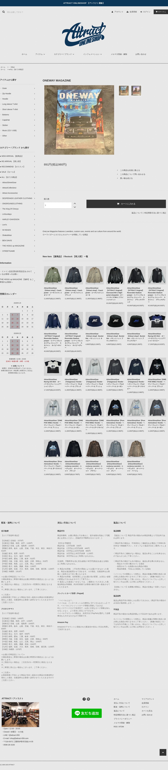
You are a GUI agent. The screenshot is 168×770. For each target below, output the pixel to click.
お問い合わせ (140, 54)
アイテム (160, 12)
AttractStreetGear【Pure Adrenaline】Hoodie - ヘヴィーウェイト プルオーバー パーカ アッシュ (136, 424)
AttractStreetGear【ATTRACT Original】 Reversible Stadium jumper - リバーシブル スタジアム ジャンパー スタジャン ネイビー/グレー (74, 341)
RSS (115, 727)
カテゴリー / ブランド (64, 54)
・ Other (12, 67)
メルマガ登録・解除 (119, 54)
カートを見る (147, 711)
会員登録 (133, 12)
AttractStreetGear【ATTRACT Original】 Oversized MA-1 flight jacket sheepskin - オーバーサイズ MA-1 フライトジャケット (114, 294)
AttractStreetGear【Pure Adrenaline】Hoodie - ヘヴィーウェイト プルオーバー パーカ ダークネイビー (53, 466)
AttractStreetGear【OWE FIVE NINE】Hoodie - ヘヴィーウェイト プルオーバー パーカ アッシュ (53, 424)
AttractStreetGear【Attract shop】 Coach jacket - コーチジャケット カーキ (95, 291)
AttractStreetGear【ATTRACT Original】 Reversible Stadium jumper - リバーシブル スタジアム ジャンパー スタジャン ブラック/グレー (157, 295)
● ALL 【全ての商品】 (16, 69)
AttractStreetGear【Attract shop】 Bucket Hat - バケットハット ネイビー (94, 337)
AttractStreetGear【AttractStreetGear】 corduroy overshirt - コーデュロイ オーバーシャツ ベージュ (135, 466)
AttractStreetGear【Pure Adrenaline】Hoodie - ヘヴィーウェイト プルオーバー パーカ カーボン (157, 424)
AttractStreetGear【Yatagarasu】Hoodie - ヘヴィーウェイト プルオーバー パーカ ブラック (73, 383)
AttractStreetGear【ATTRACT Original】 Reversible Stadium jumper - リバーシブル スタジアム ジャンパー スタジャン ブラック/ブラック (136, 295)
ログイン (146, 12)
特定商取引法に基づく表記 (155, 213)
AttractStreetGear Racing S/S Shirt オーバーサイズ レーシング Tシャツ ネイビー (156, 337)
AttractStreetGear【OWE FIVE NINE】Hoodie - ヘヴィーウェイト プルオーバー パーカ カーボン (74, 424)
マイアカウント (148, 699)
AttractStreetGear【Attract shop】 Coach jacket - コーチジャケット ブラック (74, 291)
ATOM (121, 727)
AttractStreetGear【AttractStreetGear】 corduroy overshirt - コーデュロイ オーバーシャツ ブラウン (94, 466)
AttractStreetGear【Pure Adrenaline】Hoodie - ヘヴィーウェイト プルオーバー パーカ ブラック (115, 424)
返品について (137, 213)
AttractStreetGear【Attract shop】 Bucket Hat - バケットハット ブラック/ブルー (136, 337)
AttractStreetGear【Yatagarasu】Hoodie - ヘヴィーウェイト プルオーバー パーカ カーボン (115, 383)
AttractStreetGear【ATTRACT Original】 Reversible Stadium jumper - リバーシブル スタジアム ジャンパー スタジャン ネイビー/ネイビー (53, 341)
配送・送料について (122, 707)
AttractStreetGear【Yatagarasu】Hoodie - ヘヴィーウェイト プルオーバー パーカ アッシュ (94, 383)
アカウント (118, 12)
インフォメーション (93, 54)
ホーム (24, 54)
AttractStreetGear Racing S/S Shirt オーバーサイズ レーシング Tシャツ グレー (52, 383)
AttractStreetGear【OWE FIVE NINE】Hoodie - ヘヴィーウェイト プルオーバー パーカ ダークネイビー (95, 425)
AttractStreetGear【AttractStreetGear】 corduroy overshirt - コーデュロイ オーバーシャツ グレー (114, 466)
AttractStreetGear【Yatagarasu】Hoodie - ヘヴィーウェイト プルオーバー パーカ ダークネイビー (136, 384)
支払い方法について (122, 703)
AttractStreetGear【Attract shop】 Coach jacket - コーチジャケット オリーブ (53, 291)
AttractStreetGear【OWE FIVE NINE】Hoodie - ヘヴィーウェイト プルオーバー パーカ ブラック (157, 383)
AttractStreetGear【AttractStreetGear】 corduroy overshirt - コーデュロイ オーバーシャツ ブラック (73, 466)
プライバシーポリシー (123, 719)
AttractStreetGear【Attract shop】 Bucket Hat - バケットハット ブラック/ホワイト (115, 337)
